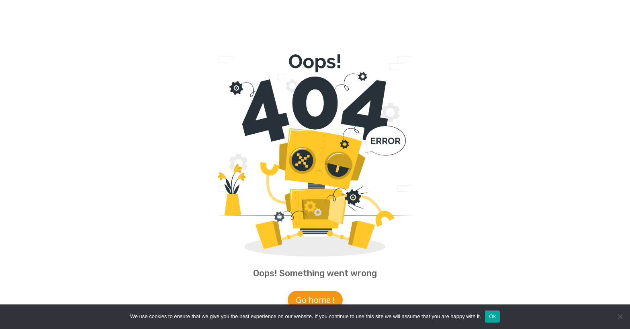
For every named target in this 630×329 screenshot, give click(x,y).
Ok (492, 316)
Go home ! (315, 299)
